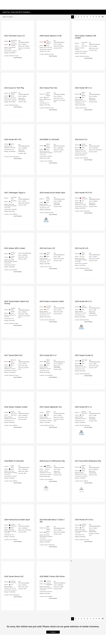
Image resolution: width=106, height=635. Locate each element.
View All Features (18, 57)
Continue (53, 632)
